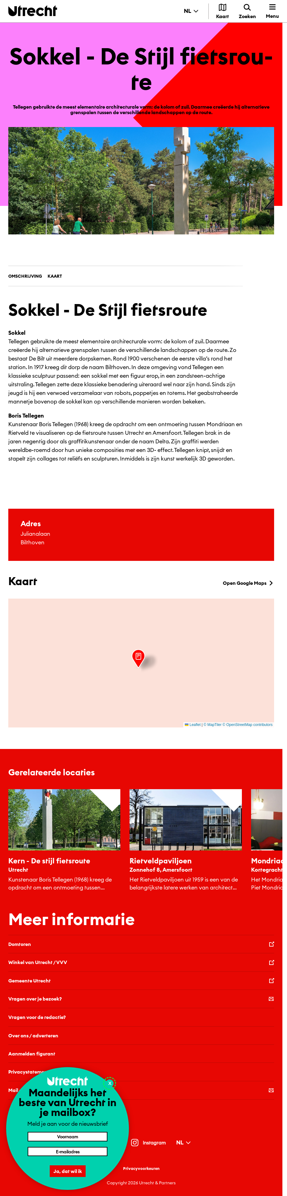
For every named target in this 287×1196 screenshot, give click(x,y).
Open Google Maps (248, 583)
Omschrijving (25, 276)
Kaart (55, 276)
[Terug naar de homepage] (32, 11)
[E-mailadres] (67, 1151)
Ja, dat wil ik (67, 1171)
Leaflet (192, 725)
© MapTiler (212, 725)
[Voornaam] (67, 1136)
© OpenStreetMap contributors (248, 725)
